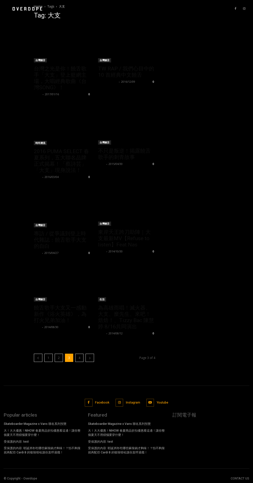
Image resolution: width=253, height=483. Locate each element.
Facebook (102, 402)
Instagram (133, 402)
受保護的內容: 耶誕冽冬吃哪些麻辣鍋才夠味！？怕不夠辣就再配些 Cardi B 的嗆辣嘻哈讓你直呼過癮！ (42, 449)
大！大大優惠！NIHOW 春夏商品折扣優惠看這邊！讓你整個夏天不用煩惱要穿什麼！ (42, 432)
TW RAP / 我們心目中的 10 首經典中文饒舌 (126, 72)
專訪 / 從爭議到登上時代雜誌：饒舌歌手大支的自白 (60, 240)
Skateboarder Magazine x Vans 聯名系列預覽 (35, 423)
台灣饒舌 (40, 60)
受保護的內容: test (16, 441)
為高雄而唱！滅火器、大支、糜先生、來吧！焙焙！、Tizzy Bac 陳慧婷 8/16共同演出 (126, 317)
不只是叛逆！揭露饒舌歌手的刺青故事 (124, 154)
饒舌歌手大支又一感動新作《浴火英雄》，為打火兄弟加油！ (60, 314)
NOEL (37, 94)
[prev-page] (38, 358)
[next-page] (90, 358)
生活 (102, 299)
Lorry (37, 177)
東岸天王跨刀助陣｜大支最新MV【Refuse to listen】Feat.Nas (124, 238)
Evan (101, 164)
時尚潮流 (40, 143)
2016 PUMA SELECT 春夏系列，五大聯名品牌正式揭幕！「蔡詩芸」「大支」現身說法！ (61, 160)
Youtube (162, 402)
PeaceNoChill (108, 81)
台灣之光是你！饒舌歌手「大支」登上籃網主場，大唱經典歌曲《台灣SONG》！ (60, 78)
